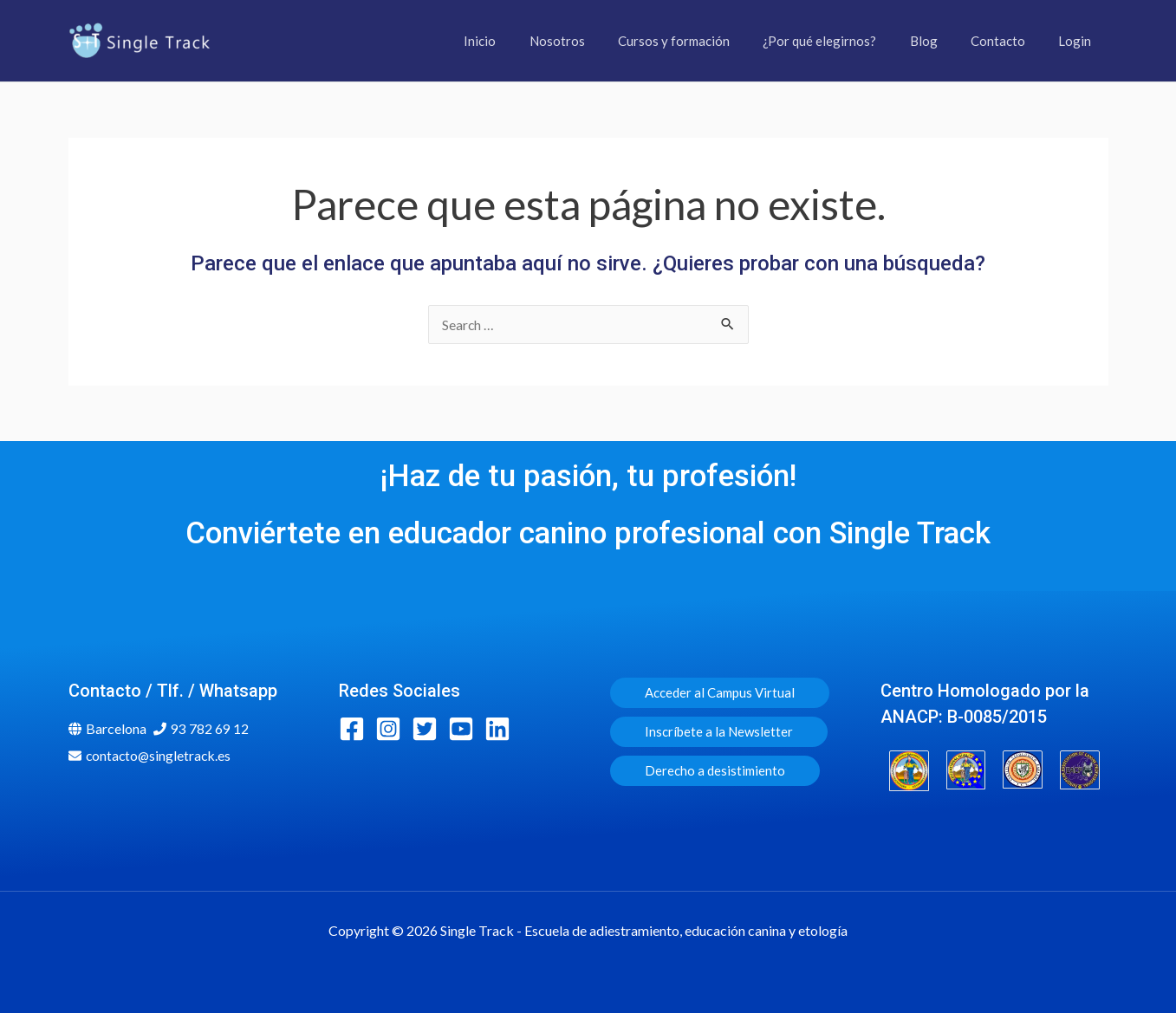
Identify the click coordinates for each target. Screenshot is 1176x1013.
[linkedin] (501, 729)
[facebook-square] (356, 729)
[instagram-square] (392, 729)
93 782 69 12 (210, 728)
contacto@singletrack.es (160, 755)
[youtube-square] (465, 729)
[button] (719, 693)
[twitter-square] (428, 729)
